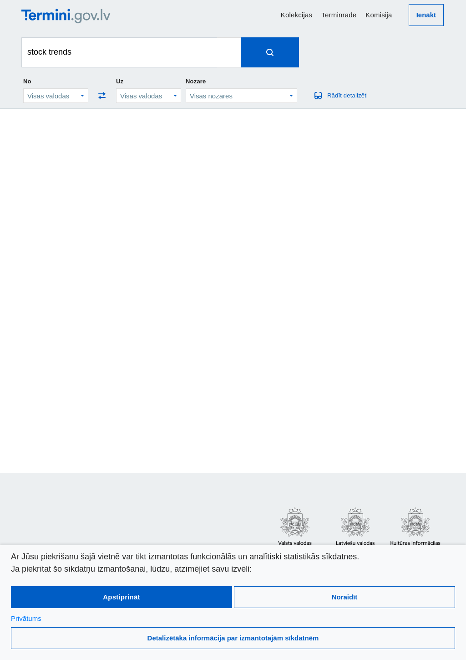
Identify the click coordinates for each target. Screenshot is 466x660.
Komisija (378, 15)
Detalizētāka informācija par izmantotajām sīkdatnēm (233, 638)
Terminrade (338, 15)
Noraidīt (345, 597)
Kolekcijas (297, 15)
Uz (119, 81)
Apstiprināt (121, 597)
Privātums (26, 618)
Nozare (196, 81)
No (27, 81)
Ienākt (426, 15)
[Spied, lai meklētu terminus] (270, 52)
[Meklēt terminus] (119, 52)
